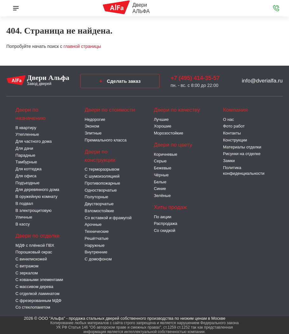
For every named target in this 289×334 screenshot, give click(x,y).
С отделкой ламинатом (38, 293)
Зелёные (162, 195)
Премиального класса (106, 140)
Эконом (92, 126)
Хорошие (162, 126)
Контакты (232, 133)
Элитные (93, 133)
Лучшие (161, 119)
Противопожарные (102, 183)
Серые (160, 161)
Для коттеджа (29, 169)
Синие (160, 188)
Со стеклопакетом (33, 307)
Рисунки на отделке (241, 153)
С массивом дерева (34, 286)
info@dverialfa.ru (262, 81)
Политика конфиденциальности (244, 170)
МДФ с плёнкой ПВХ (35, 245)
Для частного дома (34, 141)
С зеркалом (27, 273)
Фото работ (234, 126)
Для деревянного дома (37, 189)
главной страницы (82, 46)
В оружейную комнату (36, 196)
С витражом (27, 266)
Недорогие (95, 119)
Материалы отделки (242, 147)
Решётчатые (96, 238)
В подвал (24, 203)
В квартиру (26, 127)
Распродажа (165, 223)
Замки (229, 160)
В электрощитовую (34, 210)
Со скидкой (164, 230)
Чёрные (161, 175)
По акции (162, 216)
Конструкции (235, 140)
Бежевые (162, 168)
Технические (97, 231)
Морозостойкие (168, 133)
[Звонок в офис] (276, 8)
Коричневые (165, 154)
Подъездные (28, 182)
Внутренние (96, 252)
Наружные (95, 245)
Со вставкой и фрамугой (108, 217)
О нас (228, 119)
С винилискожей (31, 259)
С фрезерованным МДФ (39, 300)
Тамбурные (26, 162)
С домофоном (98, 259)
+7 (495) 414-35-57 (195, 78)
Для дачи (24, 148)
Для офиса (26, 176)
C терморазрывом (102, 169)
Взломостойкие (99, 210)
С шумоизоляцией (102, 176)
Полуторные (96, 196)
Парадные (25, 155)
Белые (160, 182)
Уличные (24, 217)
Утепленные (27, 134)
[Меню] (16, 8)
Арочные (93, 224)
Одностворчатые (101, 190)
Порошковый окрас (34, 252)
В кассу (23, 224)
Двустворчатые (99, 203)
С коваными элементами (39, 279)
